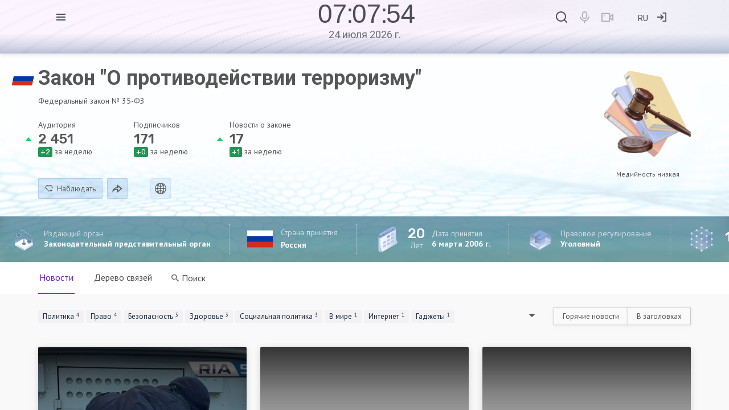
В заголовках (659, 316)
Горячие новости (591, 316)
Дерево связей (123, 277)
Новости (56, 277)
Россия (293, 245)
